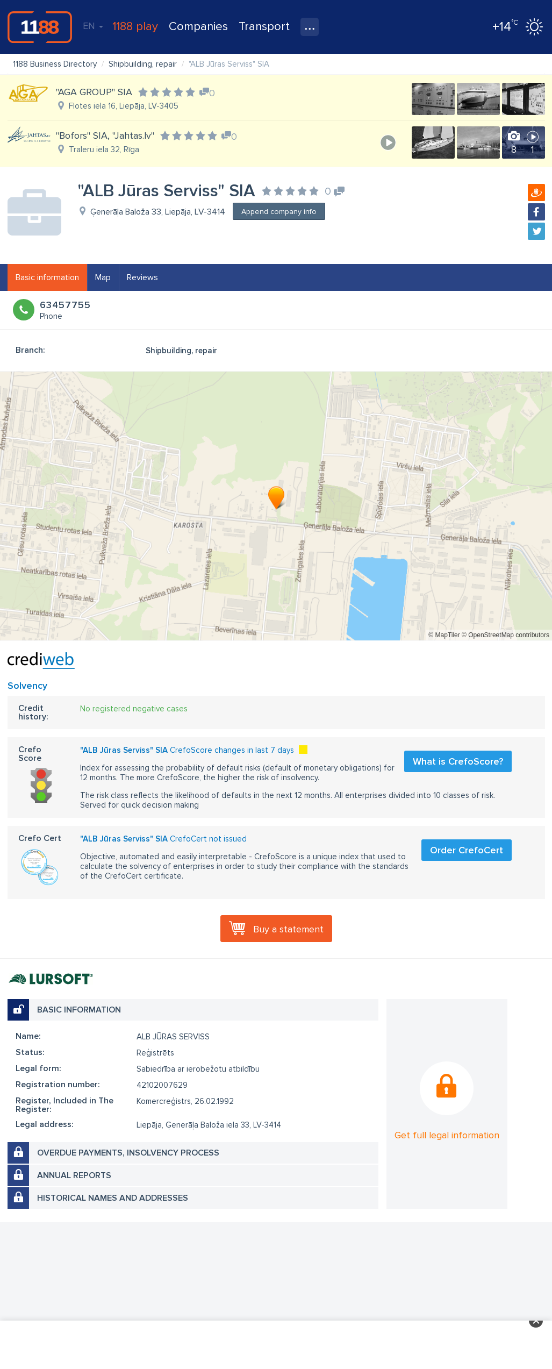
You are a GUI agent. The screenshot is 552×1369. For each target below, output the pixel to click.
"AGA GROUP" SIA (94, 92)
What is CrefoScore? (458, 761)
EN (93, 26)
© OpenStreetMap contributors (505, 635)
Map (103, 277)
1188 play (135, 26)
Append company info (279, 211)
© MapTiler (444, 635)
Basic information (47, 277)
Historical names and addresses (112, 1198)
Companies (198, 26)
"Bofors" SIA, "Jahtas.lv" (105, 135)
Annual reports (74, 1175)
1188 (40, 27)
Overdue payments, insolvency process (128, 1152)
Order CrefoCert (466, 850)
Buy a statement (288, 929)
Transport (264, 26)
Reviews (142, 277)
